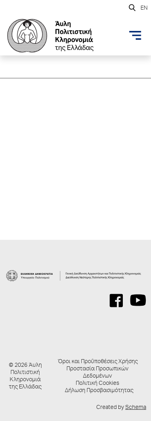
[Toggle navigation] (135, 35)
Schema (135, 408)
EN (144, 8)
